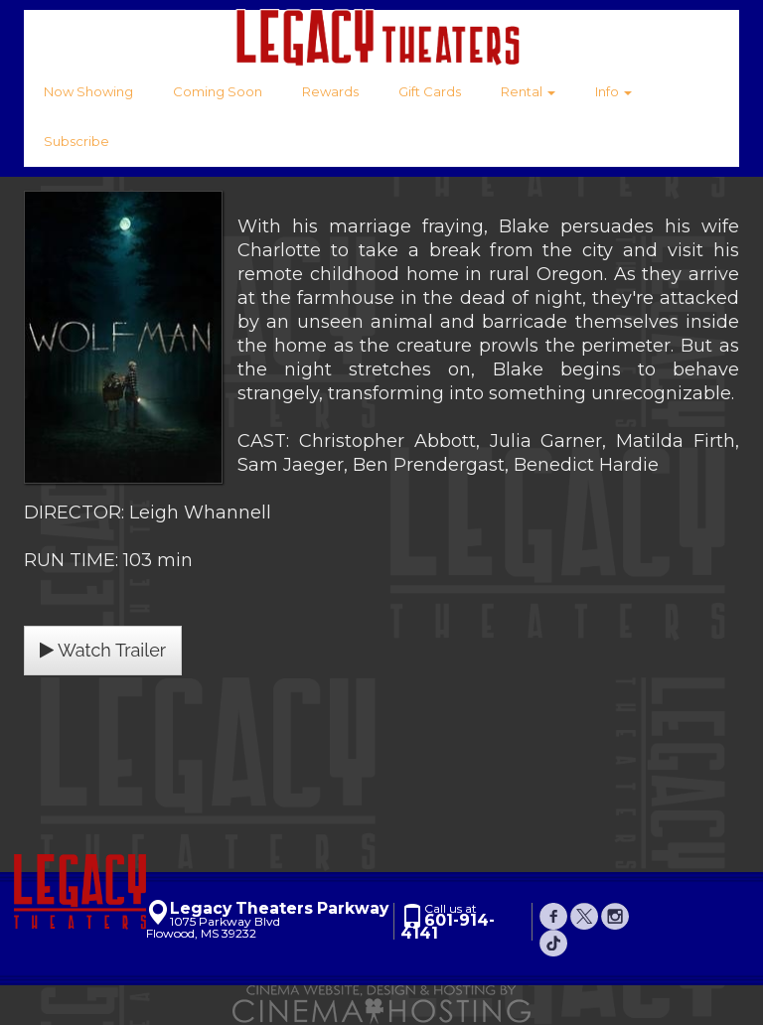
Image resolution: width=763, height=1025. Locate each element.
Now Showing (88, 91)
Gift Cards (429, 91)
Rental (528, 91)
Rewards (330, 91)
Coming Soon (217, 91)
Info (613, 91)
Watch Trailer (103, 650)
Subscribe (76, 141)
